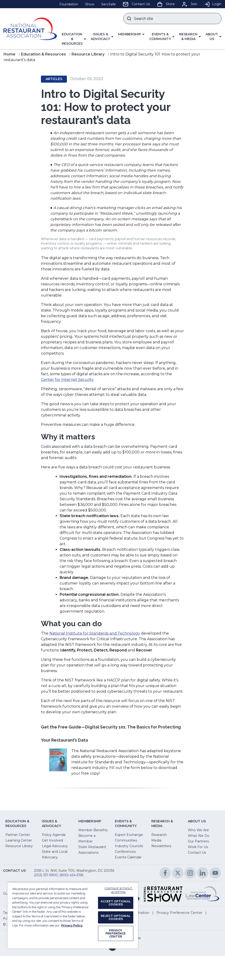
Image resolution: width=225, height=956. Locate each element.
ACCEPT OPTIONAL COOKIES (116, 903)
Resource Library (88, 54)
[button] (74, 39)
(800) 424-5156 (71, 875)
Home (9, 54)
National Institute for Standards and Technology (94, 633)
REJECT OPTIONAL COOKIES (116, 917)
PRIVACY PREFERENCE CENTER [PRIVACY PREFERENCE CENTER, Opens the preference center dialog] (115, 933)
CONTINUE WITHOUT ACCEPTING (119, 890)
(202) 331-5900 (46, 875)
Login (212, 4)
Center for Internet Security (67, 379)
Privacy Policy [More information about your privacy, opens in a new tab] (72, 925)
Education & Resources (43, 54)
